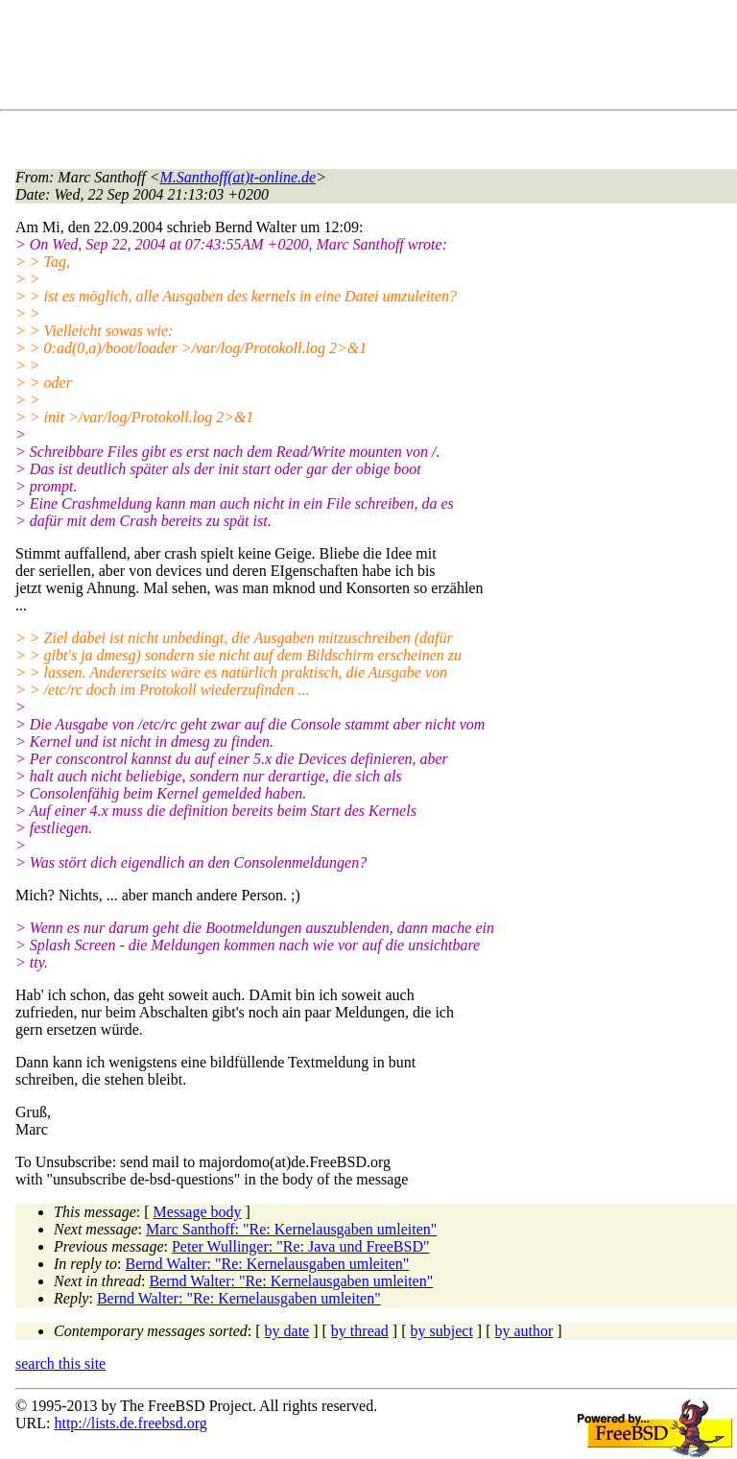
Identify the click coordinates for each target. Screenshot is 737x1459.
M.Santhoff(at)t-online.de (238, 177)
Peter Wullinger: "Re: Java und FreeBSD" (301, 1246)
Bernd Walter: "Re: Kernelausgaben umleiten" (268, 1264)
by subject (442, 1331)
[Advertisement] (364, 58)
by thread (360, 1331)
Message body (198, 1212)
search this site (60, 1363)
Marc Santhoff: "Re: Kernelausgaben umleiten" (291, 1229)
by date (287, 1331)
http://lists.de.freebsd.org (130, 1423)
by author (523, 1331)
